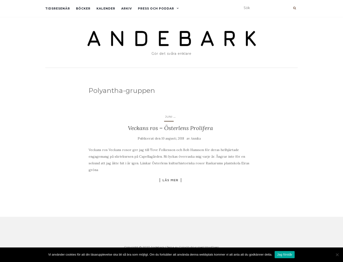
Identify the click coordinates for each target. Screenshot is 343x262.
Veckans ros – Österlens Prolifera (170, 128)
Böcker (83, 8)
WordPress (211, 247)
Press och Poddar (156, 8)
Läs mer (170, 180)
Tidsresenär (57, 8)
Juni (168, 116)
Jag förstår (284, 254)
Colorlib (184, 247)
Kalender (105, 8)
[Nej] (337, 254)
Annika (196, 138)
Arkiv (126, 8)
